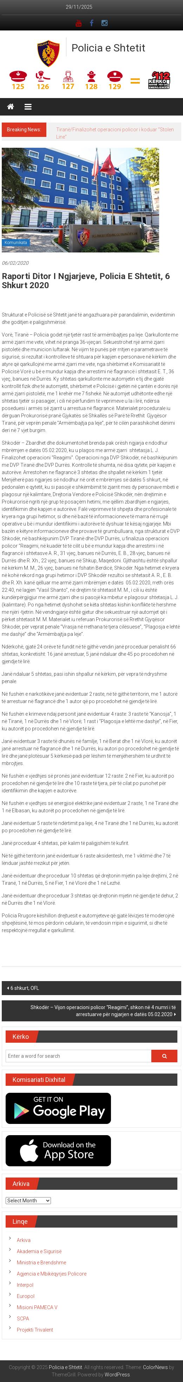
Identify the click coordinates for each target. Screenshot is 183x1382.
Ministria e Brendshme (41, 1262)
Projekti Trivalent (35, 1330)
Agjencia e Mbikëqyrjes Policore (51, 1274)
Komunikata (16, 242)
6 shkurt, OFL (25, 988)
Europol (25, 1296)
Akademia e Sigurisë (39, 1251)
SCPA (23, 1318)
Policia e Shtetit (108, 48)
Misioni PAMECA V (37, 1307)
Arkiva (24, 1240)
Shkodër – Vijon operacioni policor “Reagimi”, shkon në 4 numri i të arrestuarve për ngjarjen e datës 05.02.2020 (103, 1011)
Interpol (25, 1285)
